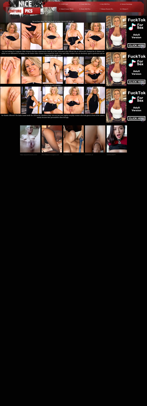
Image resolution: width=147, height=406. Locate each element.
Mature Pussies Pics (107, 9)
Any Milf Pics (105, 4)
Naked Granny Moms (67, 9)
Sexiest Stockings (127, 4)
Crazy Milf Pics (85, 4)
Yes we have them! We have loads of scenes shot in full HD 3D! (53, 21)
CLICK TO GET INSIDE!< (53, 85)
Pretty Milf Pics (85, 9)
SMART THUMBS (78, 349)
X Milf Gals (64, 4)
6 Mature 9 (125, 9)
